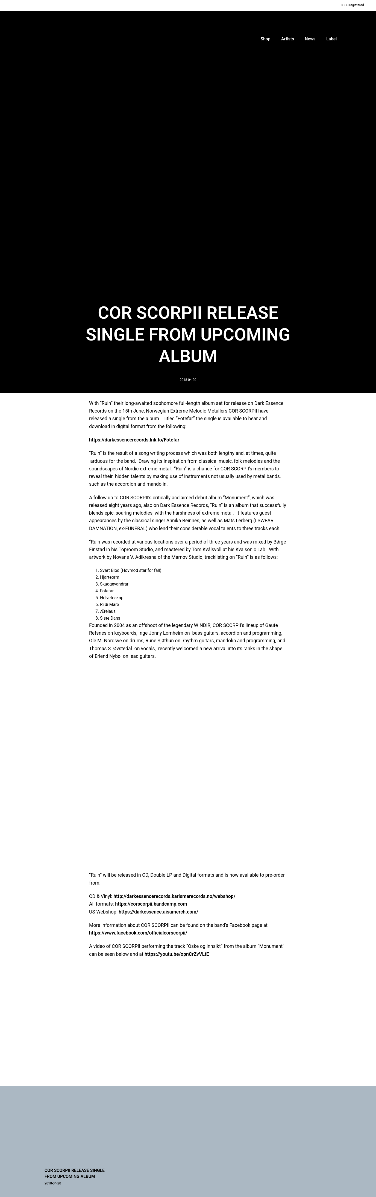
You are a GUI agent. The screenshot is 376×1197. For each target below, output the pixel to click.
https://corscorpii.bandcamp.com (151, 904)
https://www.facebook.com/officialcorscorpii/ (138, 933)
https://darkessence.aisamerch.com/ (158, 912)
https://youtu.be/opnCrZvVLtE (177, 954)
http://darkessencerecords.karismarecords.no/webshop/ (174, 896)
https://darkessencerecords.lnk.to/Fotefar (134, 440)
